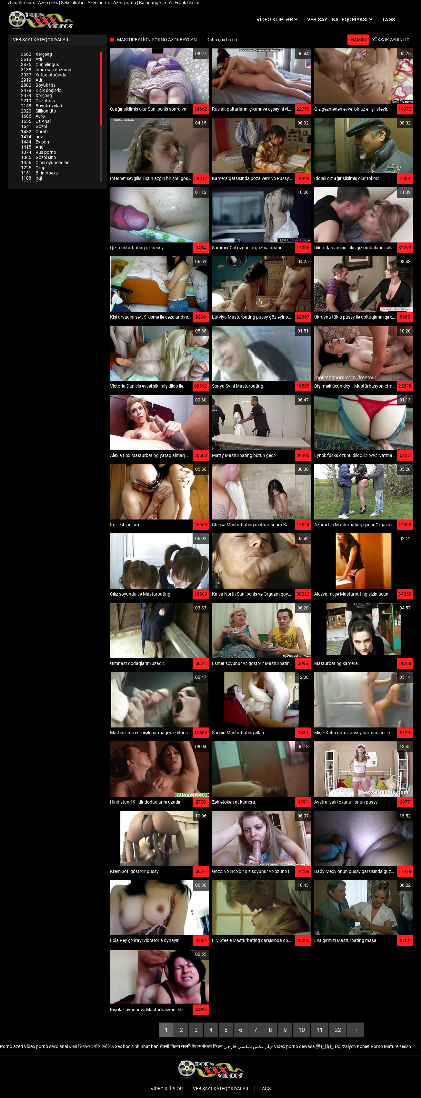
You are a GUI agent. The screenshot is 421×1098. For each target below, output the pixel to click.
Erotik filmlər (187, 2)
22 (338, 1029)
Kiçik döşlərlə (41, 90)
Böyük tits (38, 85)
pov (32, 136)
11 (319, 1029)
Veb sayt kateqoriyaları (221, 1088)
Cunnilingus (40, 64)
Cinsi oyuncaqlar (45, 162)
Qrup (33, 167)
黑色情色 (325, 1046)
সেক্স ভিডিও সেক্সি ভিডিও (91, 1046)
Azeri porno (99, 2)
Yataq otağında (43, 74)
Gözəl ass (38, 100)
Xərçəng (36, 54)
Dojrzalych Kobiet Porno (359, 1046)
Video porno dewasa (294, 1046)
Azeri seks (48, 2)
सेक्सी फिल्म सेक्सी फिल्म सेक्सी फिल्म (191, 1046)
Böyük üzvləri (41, 105)
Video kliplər (167, 1088)
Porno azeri (11, 1046)
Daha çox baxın (221, 39)
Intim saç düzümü (46, 69)
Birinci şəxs (39, 172)
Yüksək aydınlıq (391, 39)
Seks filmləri (73, 2)
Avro (33, 116)
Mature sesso (397, 1046)
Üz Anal (36, 121)
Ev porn (36, 141)
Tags (265, 1088)
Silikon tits (38, 111)
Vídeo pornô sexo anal (46, 1046)
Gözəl (34, 126)
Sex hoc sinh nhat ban (137, 1046)
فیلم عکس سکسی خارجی (248, 1046)
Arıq (32, 147)
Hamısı (358, 39)
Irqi (31, 178)
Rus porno (38, 152)
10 (301, 1029)
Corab (34, 131)
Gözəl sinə (38, 157)
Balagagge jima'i (156, 2)
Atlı (31, 59)
